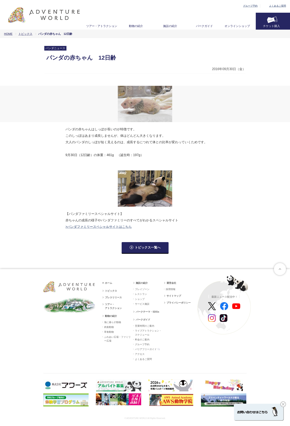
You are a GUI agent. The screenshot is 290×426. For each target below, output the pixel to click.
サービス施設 (142, 304)
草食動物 (109, 332)
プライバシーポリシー (179, 302)
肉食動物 (109, 327)
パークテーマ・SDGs (147, 311)
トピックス (25, 33)
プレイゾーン (142, 289)
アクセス (140, 354)
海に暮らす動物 (112, 322)
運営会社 (171, 283)
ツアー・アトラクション (101, 26)
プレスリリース (113, 297)
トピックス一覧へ (148, 247)
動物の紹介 (136, 26)
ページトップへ (280, 269)
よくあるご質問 (277, 5)
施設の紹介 (170, 26)
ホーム (108, 283)
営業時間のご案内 (144, 325)
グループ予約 (250, 5)
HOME (8, 33)
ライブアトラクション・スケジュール (148, 332)
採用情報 (170, 289)
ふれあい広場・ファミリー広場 (117, 339)
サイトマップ (174, 295)
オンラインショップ (237, 26)
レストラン (141, 294)
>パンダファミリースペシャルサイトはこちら (98, 226)
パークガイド (204, 26)
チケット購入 (271, 26)
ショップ (140, 299)
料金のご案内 (142, 339)
